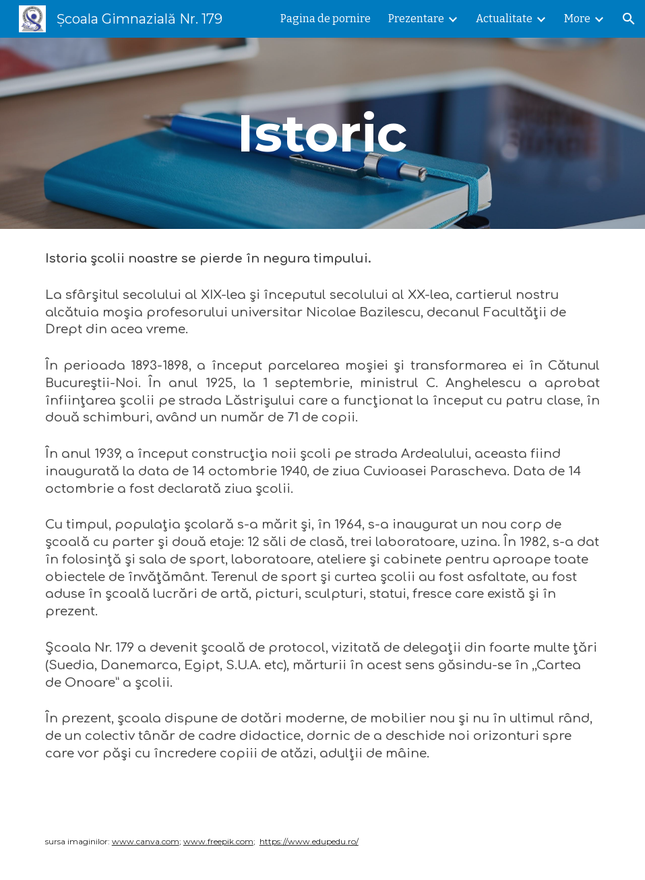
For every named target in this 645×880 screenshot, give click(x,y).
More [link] (577, 18)
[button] (629, 19)
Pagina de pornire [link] (325, 18)
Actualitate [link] (504, 18)
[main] (322, 133)
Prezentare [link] (416, 18)
